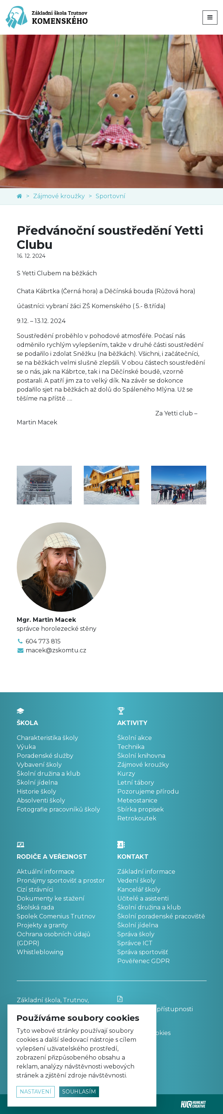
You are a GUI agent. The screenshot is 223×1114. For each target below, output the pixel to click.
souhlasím (79, 1091)
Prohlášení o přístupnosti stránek (162, 1009)
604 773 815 (43, 641)
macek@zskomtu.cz (56, 650)
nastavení (35, 1091)
